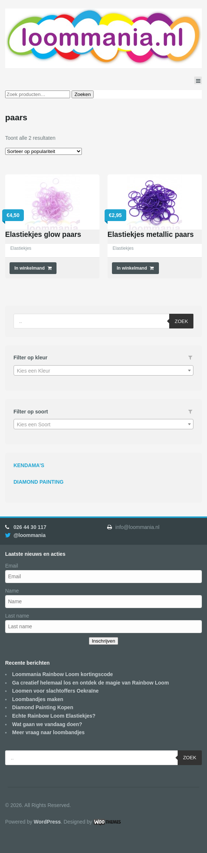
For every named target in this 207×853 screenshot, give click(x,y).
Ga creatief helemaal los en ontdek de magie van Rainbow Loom (90, 683)
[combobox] (104, 370)
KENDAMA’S (29, 465)
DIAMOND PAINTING (39, 482)
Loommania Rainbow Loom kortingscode (62, 674)
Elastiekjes (20, 248)
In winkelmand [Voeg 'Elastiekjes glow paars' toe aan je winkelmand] (29, 268)
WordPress (47, 822)
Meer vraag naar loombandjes (48, 732)
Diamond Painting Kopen (42, 707)
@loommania (30, 535)
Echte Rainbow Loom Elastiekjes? (53, 716)
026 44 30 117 (30, 527)
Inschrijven (103, 641)
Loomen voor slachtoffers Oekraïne (55, 691)
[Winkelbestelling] (43, 151)
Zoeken (83, 94)
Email (11, 566)
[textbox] (103, 371)
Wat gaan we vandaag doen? (47, 724)
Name (12, 591)
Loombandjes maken (37, 699)
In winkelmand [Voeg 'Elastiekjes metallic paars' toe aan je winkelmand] (132, 268)
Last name (17, 616)
